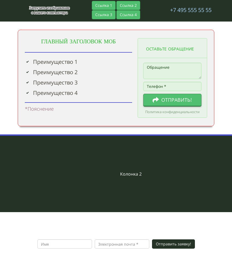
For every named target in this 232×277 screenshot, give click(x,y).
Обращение (172, 71)
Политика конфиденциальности (172, 111)
